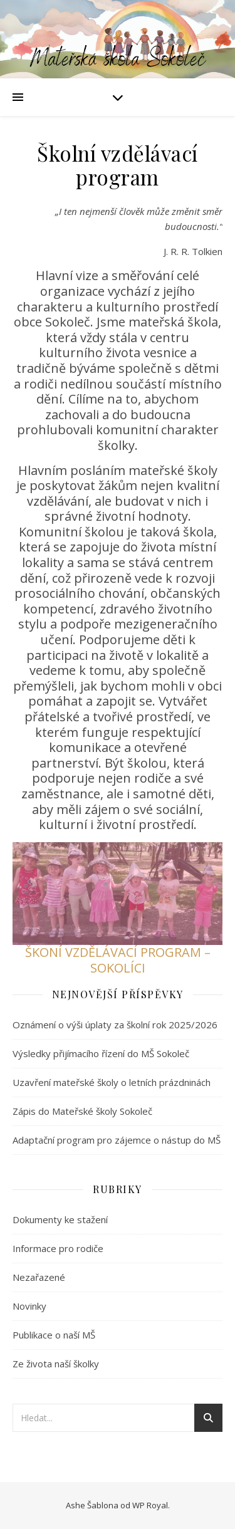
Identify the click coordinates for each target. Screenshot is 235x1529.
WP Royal (150, 1505)
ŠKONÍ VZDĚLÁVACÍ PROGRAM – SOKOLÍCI (118, 960)
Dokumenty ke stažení (60, 1219)
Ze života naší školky (56, 1363)
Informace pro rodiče (58, 1248)
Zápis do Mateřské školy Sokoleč (82, 1111)
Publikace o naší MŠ (54, 1334)
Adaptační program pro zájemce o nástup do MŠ (117, 1140)
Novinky (29, 1306)
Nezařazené (39, 1277)
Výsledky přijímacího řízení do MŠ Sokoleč (101, 1053)
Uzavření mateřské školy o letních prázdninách (112, 1082)
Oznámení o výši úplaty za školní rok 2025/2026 (115, 1024)
